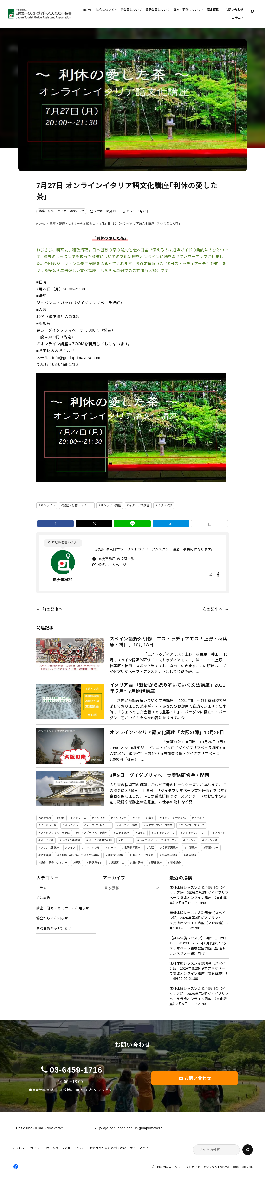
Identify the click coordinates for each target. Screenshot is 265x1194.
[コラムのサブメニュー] (242, 17)
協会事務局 (63, 580)
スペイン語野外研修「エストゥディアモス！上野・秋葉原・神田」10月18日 (168, 641)
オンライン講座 (111, 505)
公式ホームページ (111, 565)
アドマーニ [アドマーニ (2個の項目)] (79, 817)
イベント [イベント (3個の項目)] (199, 817)
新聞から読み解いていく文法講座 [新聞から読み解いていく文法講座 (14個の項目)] (79, 855)
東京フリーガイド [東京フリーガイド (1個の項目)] (143, 855)
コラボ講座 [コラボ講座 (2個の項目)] (122, 832)
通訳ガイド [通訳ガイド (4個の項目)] (96, 862)
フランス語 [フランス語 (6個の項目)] (211, 840)
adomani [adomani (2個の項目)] (45, 817)
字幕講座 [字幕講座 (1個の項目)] (192, 847)
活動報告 (43, 898)
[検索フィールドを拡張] (252, 11)
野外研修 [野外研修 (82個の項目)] (137, 862)
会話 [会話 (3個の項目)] (151, 847)
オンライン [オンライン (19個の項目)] (71, 825)
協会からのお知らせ (52, 918)
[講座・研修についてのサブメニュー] (202, 9)
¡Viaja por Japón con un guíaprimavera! (131, 1128)
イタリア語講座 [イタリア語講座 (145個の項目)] (144, 817)
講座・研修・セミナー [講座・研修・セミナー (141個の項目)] (53, 862)
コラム (41, 888)
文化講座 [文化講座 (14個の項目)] (45, 855)
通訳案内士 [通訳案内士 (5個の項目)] (117, 862)
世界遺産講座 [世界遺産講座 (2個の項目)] (132, 847)
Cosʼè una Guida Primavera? (39, 1128)
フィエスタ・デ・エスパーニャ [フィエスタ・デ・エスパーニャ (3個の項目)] (158, 840)
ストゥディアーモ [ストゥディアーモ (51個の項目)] (164, 832)
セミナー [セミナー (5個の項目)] (126, 840)
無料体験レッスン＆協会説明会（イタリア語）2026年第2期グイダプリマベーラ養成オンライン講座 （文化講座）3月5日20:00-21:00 (199, 996)
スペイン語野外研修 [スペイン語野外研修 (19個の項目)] (100, 840)
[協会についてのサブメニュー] (116, 9)
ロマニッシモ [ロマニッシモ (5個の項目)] (92, 847)
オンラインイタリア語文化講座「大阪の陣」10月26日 (167, 732)
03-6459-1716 (76, 1069)
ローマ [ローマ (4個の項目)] (112, 847)
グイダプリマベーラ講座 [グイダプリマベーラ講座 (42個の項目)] (92, 832)
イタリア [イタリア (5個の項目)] (99, 817)
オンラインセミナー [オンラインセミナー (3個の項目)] (98, 825)
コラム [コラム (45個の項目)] (141, 832)
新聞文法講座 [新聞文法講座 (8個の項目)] (116, 855)
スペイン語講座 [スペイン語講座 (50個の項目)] (71, 840)
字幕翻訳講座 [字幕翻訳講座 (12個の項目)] (170, 847)
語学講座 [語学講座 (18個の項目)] (191, 855)
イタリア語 (165, 505)
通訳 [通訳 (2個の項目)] (78, 862)
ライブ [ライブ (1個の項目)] (71, 847)
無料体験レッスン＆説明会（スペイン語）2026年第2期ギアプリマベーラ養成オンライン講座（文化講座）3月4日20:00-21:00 (198, 971)
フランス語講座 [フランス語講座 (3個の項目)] (49, 847)
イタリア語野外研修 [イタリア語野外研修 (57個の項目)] (174, 817)
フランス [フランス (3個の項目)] (190, 840)
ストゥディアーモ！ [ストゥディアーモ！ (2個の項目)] (195, 832)
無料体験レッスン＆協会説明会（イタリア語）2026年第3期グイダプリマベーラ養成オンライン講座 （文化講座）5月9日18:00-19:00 (199, 895)
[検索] (247, 1149)
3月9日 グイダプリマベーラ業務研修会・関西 (159, 775)
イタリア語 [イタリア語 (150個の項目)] (120, 817)
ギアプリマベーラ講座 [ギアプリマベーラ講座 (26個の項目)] (159, 825)
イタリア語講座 (139, 505)
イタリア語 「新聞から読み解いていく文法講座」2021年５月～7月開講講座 (168, 688)
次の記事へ (213, 609)
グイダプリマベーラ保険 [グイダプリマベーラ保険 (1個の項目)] (55, 832)
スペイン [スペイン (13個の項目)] (220, 832)
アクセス (105, 1090)
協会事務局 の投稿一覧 (115, 559)
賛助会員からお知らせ (53, 928)
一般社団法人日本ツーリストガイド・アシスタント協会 (190, 1167)
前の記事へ (52, 609)
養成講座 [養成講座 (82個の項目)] (175, 862)
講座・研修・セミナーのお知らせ (62, 211)
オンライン (47, 505)
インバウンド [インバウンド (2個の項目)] (48, 825)
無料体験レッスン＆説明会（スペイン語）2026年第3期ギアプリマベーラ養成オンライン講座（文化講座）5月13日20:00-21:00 (198, 920)
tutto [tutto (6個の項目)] (61, 817)
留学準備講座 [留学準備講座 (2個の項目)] (170, 855)
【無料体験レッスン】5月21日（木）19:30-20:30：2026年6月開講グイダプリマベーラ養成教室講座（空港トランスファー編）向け (198, 945)
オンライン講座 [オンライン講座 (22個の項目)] (128, 825)
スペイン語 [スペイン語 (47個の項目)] (47, 840)
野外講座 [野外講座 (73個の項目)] (156, 862)
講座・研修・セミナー (77, 505)
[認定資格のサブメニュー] (220, 9)
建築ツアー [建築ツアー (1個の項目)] (212, 847)
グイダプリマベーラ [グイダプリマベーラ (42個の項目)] (193, 825)
